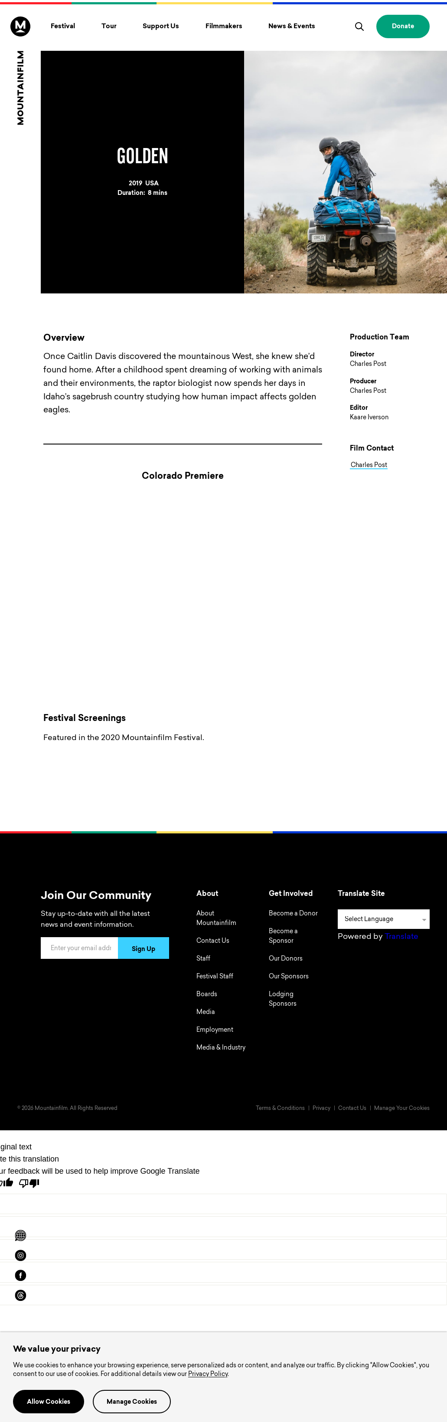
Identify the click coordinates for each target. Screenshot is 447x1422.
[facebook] (20, 1275)
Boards (206, 995)
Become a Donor (293, 914)
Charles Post (369, 465)
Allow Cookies (48, 1402)
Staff (203, 959)
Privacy (321, 1108)
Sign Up (143, 950)
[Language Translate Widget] (384, 919)
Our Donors (286, 959)
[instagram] (20, 1255)
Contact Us (212, 941)
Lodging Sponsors (283, 999)
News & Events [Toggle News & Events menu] (291, 26)
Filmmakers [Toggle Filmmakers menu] (224, 26)
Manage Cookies (132, 1402)
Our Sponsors (289, 977)
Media (205, 1013)
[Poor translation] (29, 1183)
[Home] (20, 70)
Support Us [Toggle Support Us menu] (161, 26)
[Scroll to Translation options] (20, 1235)
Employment (214, 1030)
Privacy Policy (208, 1375)
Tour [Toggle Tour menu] (109, 26)
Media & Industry (220, 1048)
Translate (401, 937)
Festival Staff (214, 977)
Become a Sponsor (283, 937)
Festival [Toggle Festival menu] (63, 26)
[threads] (20, 1295)
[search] (359, 26)
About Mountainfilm (216, 919)
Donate (403, 27)
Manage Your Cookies (402, 1108)
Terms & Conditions (280, 1108)
